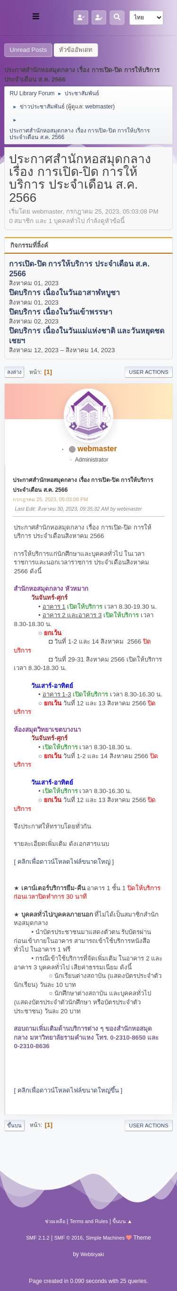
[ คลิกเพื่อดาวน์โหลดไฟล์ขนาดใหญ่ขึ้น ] (68, 1090)
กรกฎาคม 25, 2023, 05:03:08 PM (50, 499)
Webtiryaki (92, 1254)
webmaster (99, 106)
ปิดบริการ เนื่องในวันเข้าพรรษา (60, 312)
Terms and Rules (89, 1221)
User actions (148, 372)
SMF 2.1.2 (38, 1238)
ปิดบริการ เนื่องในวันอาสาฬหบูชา (64, 293)
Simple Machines (105, 1238)
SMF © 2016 (68, 1238)
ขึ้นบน (14, 1125)
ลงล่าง (14, 372)
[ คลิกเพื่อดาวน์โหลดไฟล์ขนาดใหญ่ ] (64, 861)
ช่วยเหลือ (55, 1221)
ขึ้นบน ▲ (122, 1221)
